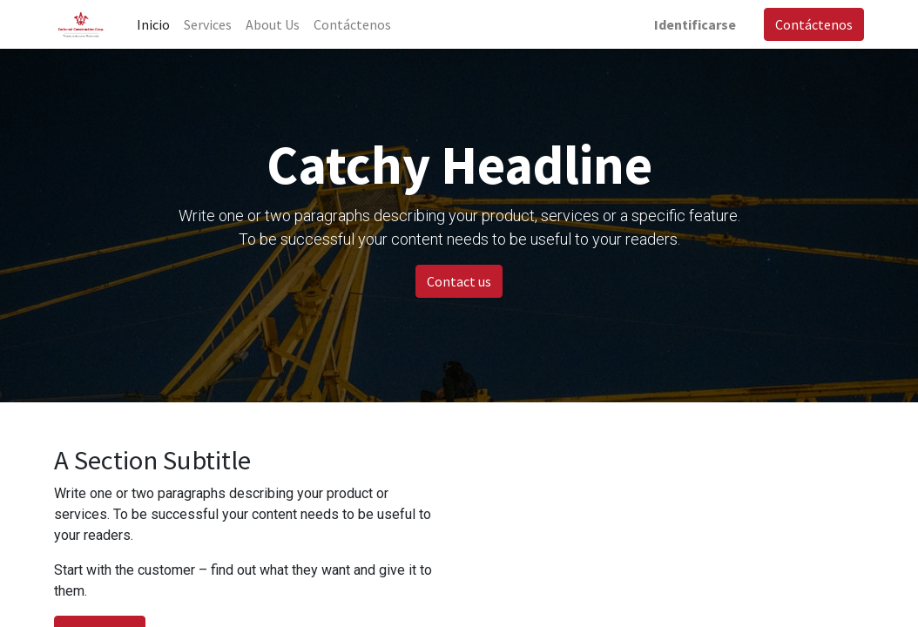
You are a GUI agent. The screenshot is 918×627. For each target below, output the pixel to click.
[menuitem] (153, 24)
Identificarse (695, 24)
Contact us (459, 281)
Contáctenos (814, 24)
